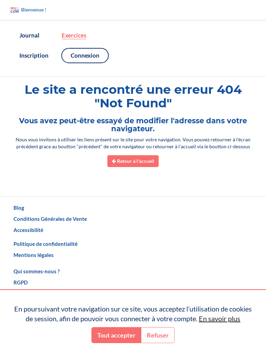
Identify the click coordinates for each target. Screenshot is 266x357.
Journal (29, 35)
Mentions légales (34, 255)
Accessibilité (28, 230)
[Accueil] (133, 10)
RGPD (21, 282)
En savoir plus (219, 318)
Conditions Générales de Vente (50, 219)
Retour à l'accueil (133, 161)
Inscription (33, 55)
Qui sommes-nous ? (37, 271)
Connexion (85, 55)
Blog (19, 208)
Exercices (74, 35)
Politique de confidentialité (46, 244)
